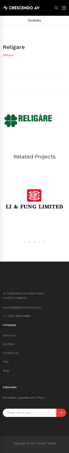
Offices (8, 55)
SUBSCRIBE (61, 413)
